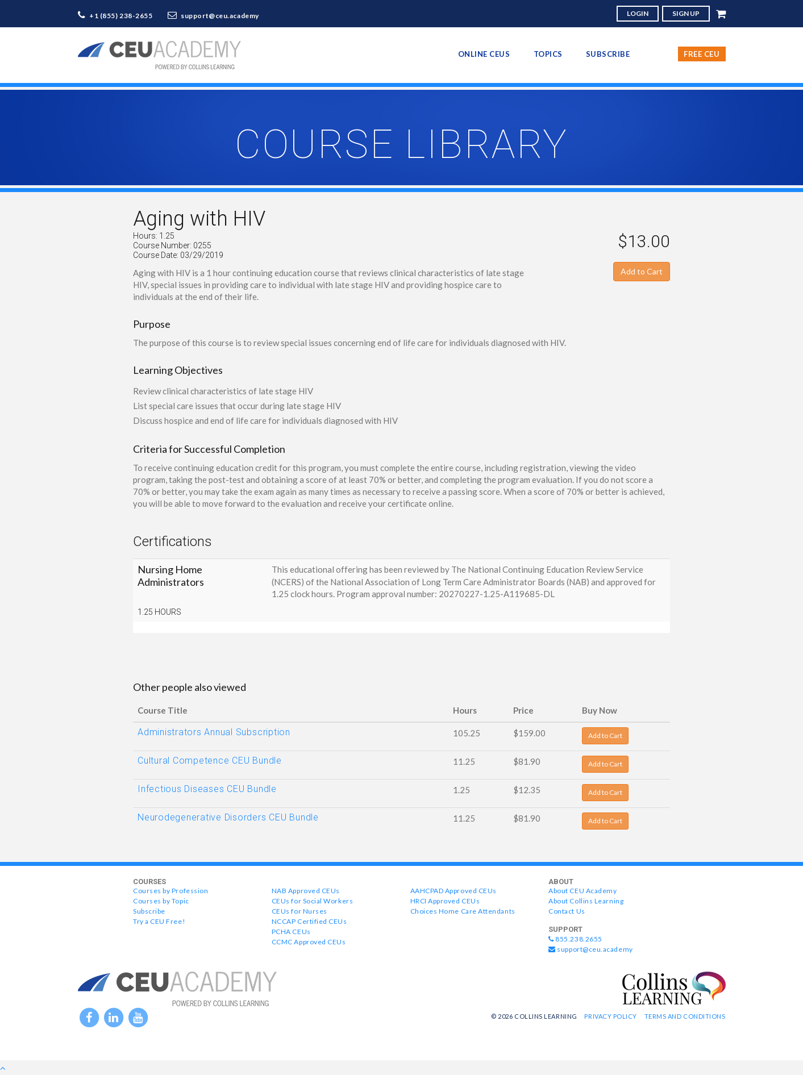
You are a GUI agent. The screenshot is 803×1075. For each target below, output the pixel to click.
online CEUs (484, 54)
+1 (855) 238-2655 (121, 15)
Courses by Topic (161, 901)
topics (548, 54)
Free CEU (701, 54)
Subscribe (608, 54)
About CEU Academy (582, 890)
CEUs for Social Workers (312, 901)
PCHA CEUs (291, 931)
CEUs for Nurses (299, 911)
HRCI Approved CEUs (445, 901)
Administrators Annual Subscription (214, 732)
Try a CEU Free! (159, 921)
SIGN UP (686, 13)
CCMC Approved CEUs (309, 942)
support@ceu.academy (220, 15)
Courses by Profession (170, 890)
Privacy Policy (610, 1016)
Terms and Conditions (685, 1016)
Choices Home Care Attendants (462, 911)
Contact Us (566, 911)
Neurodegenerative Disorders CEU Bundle (228, 817)
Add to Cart (642, 271)
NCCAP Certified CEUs (309, 921)
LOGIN (637, 13)
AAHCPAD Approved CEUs (453, 890)
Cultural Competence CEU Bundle (210, 760)
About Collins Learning (585, 901)
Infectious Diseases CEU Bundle (207, 789)
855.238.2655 (575, 939)
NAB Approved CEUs (306, 890)
